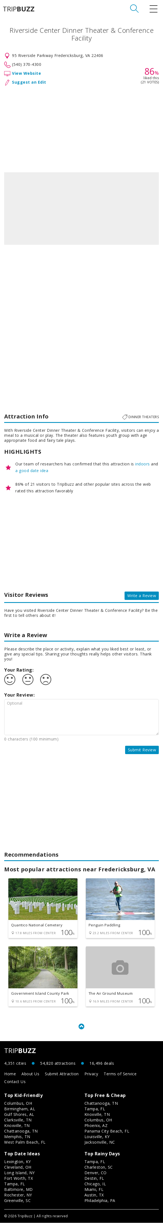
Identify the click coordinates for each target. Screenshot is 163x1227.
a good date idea (31, 470)
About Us (30, 1078)
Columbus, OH (18, 1107)
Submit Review (142, 749)
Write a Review (141, 595)
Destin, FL (94, 1182)
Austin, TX (94, 1199)
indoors (142, 464)
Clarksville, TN (18, 1124)
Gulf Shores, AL (19, 1118)
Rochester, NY (18, 1199)
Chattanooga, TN (21, 1135)
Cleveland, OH (17, 1171)
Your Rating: (18, 670)
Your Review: (19, 695)
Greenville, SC (17, 1204)
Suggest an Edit (29, 82)
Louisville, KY (97, 1140)
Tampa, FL (94, 1113)
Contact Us (15, 1085)
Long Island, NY (19, 1176)
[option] (81, 208)
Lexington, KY (17, 1165)
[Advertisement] (81, 128)
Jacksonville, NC (99, 1146)
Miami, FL (94, 1193)
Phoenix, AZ (96, 1129)
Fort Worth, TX (18, 1182)
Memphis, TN (17, 1140)
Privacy (91, 1078)
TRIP (19, 9)
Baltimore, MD (18, 1193)
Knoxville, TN (17, 1129)
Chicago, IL (95, 1188)
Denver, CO (95, 1176)
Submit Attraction (62, 1078)
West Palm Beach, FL (25, 1146)
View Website (26, 73)
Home (10, 1078)
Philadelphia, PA (99, 1204)
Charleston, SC (98, 1171)
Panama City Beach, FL (107, 1135)
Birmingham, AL (19, 1113)
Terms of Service (120, 1078)
